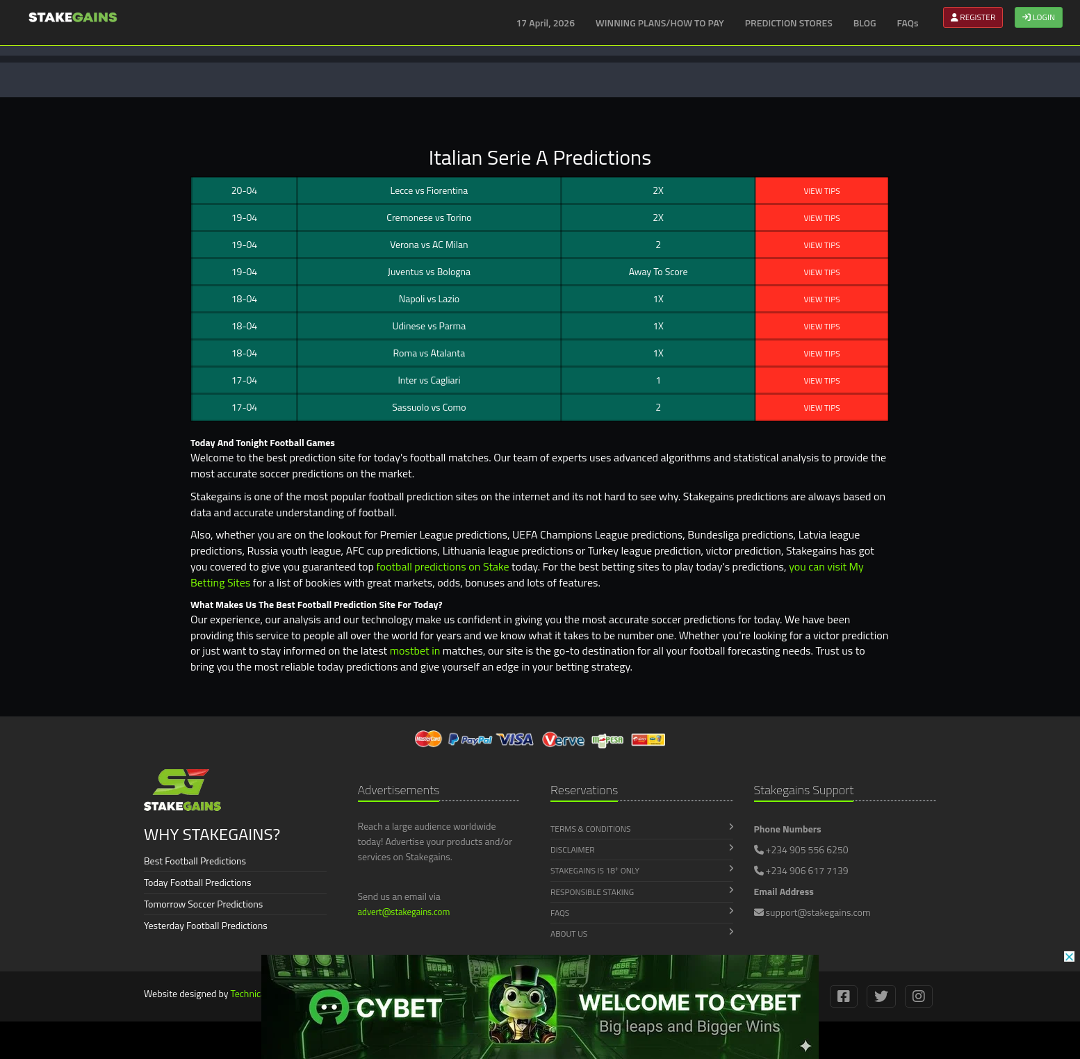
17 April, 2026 (545, 22)
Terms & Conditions (641, 828)
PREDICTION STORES (789, 22)
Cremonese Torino (428, 217)
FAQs (908, 22)
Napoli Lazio (429, 298)
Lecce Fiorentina (429, 190)
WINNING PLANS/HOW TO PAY (660, 22)
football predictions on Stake (442, 566)
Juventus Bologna (429, 271)
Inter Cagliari (429, 379)
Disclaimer (641, 849)
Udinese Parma (429, 325)
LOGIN (1038, 17)
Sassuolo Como (429, 407)
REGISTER (973, 17)
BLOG (864, 22)
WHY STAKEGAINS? (212, 833)
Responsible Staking (641, 891)
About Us (641, 933)
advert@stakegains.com (404, 912)
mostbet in (415, 650)
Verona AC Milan (429, 244)
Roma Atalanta (429, 352)
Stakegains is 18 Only (641, 871)
